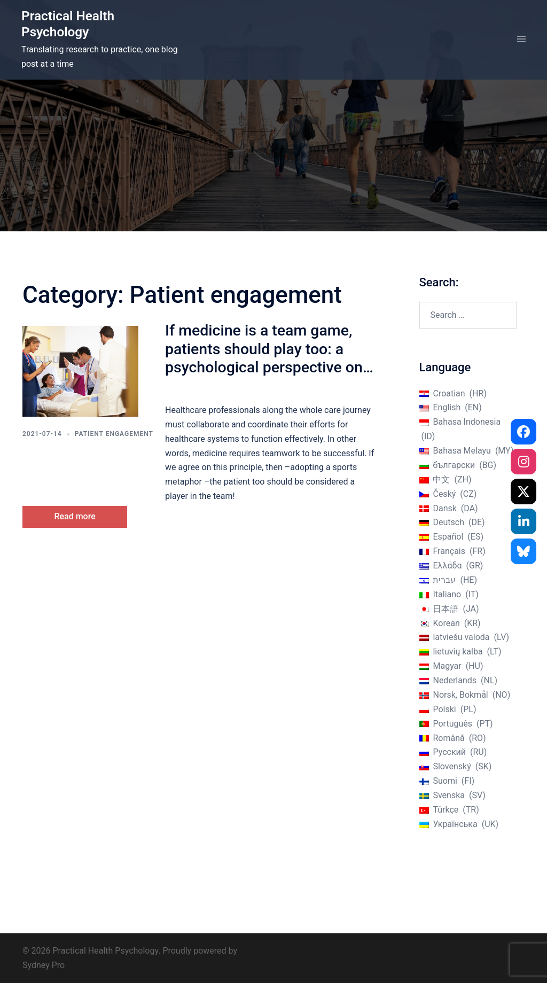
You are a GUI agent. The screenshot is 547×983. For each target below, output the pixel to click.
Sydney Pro (43, 965)
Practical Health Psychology (69, 24)
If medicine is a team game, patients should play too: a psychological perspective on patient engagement (262, 357)
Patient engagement (114, 434)
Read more (82, 515)
